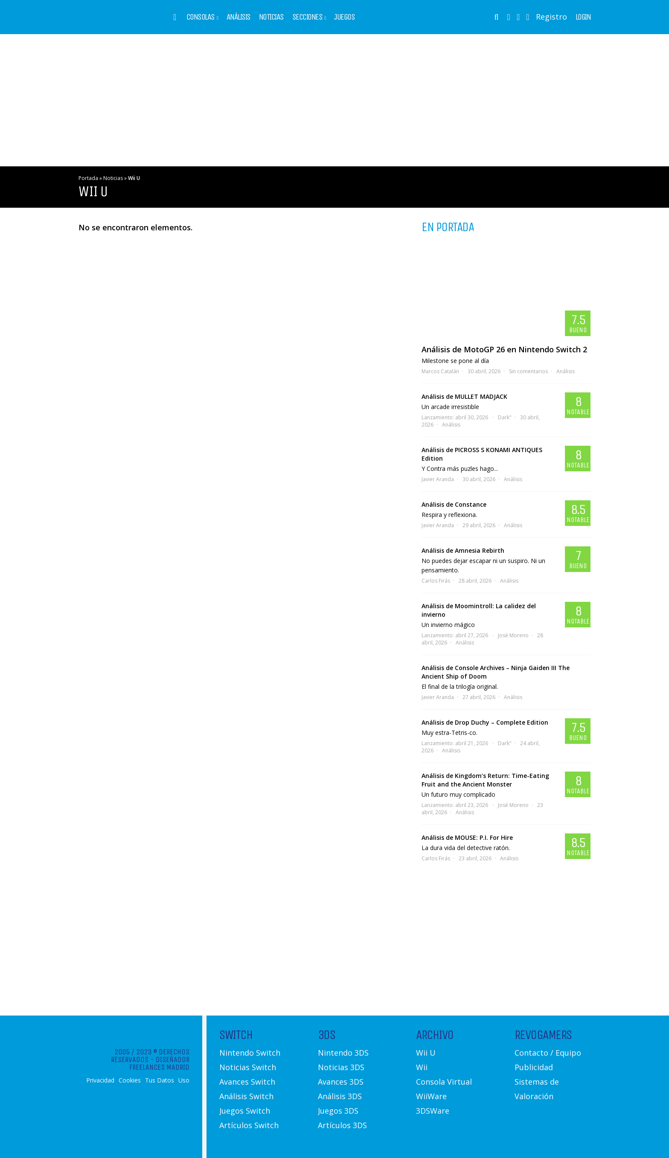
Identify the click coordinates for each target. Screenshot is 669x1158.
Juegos (344, 17)
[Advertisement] (334, 100)
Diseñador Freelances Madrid (159, 1063)
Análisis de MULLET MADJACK (464, 396)
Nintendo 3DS (343, 1053)
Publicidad (534, 1067)
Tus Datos (159, 1080)
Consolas (200, 17)
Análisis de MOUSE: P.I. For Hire (467, 837)
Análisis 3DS (340, 1096)
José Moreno (513, 635)
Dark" (505, 417)
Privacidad (100, 1080)
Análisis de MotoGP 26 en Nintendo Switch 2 (504, 349)
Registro (551, 16)
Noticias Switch (247, 1067)
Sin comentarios (528, 371)
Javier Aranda (438, 479)
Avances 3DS (341, 1082)
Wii (422, 1067)
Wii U (426, 1053)
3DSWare (432, 1111)
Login (583, 17)
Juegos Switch (244, 1111)
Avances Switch (247, 1082)
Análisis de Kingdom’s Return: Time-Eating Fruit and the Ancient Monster (485, 780)
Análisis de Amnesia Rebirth (463, 550)
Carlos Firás (436, 580)
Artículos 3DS (342, 1125)
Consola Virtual (444, 1082)
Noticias (271, 17)
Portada (88, 178)
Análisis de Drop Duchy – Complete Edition (485, 722)
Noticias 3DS (341, 1067)
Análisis (238, 17)
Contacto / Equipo (548, 1053)
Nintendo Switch (249, 1053)
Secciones (307, 17)
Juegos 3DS (338, 1111)
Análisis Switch (246, 1096)
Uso (183, 1080)
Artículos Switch (249, 1125)
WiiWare (431, 1096)
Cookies (130, 1080)
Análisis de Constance (454, 504)
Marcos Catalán (440, 371)
